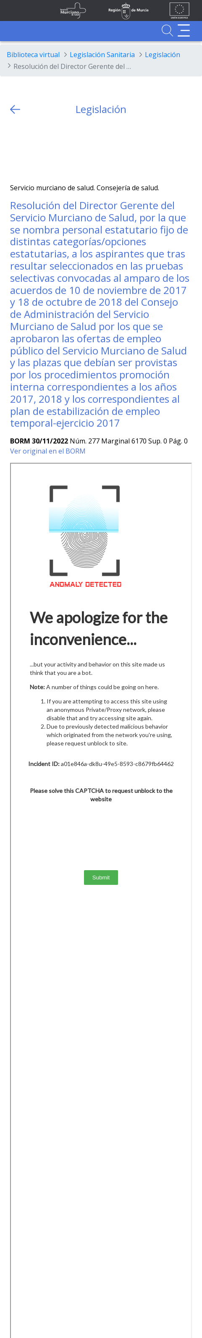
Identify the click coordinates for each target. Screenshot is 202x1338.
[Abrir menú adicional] (184, 30)
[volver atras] (15, 109)
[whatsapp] (49, 149)
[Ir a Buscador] (167, 30)
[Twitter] (16, 149)
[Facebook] (32, 149)
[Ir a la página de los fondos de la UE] (179, 10)
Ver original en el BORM (48, 451)
